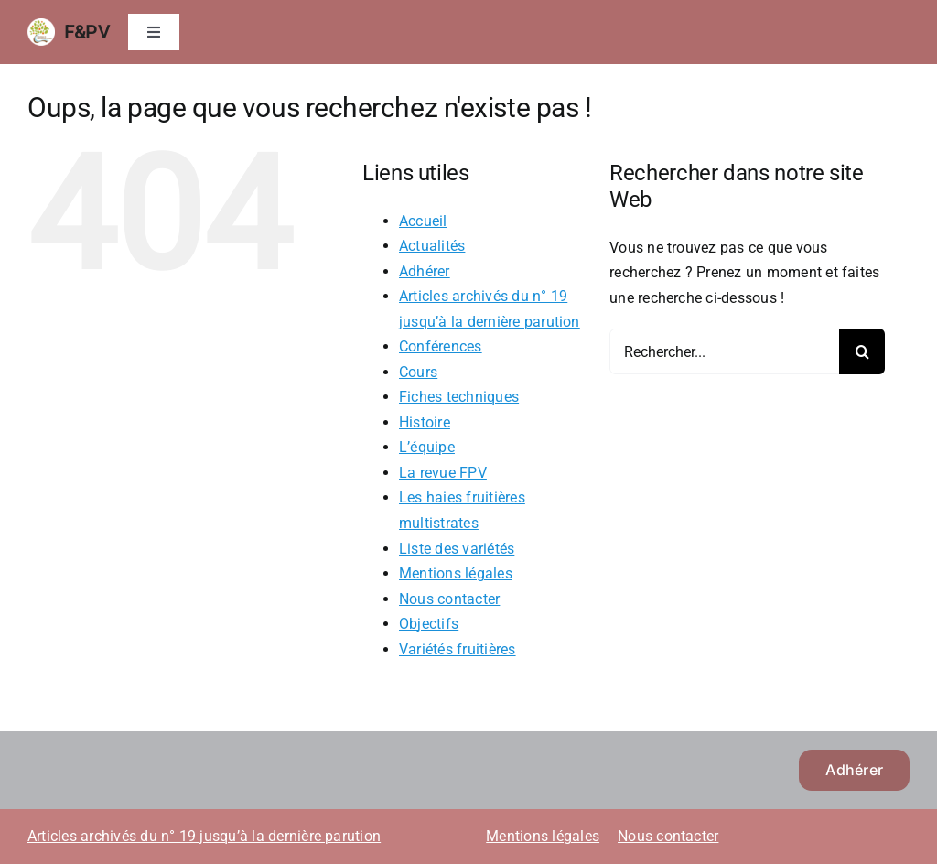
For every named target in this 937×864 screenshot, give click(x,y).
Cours (418, 372)
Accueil (423, 221)
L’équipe (427, 447)
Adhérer (424, 271)
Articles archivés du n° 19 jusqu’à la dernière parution (204, 836)
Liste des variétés (456, 548)
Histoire (424, 422)
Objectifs (428, 623)
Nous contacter (449, 599)
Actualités (432, 245)
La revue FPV (443, 472)
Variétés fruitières (457, 649)
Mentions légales (455, 573)
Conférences (440, 346)
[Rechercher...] (724, 351)
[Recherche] (862, 351)
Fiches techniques (459, 396)
